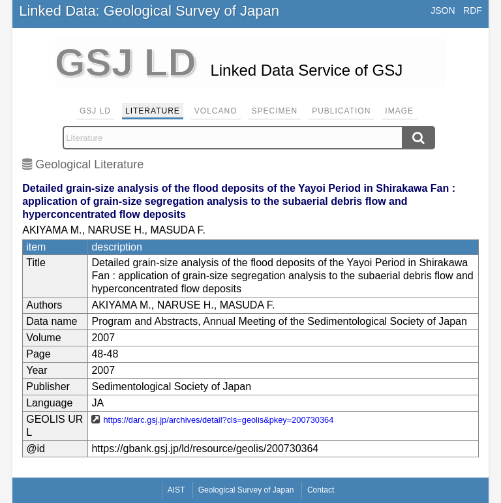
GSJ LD (95, 110)
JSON (443, 10)
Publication (341, 110)
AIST (176, 490)
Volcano (215, 110)
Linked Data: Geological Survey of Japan (149, 11)
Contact (320, 490)
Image (399, 110)
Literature (152, 110)
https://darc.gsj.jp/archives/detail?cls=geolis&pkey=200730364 (218, 420)
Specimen (275, 110)
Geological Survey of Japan (246, 490)
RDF (472, 10)
